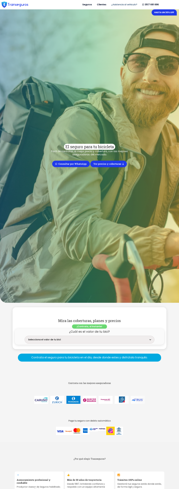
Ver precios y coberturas (108, 163)
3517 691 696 (150, 4)
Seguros (87, 4)
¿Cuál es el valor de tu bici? (89, 331)
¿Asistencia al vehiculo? (124, 4)
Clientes (101, 4)
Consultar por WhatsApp (71, 163)
